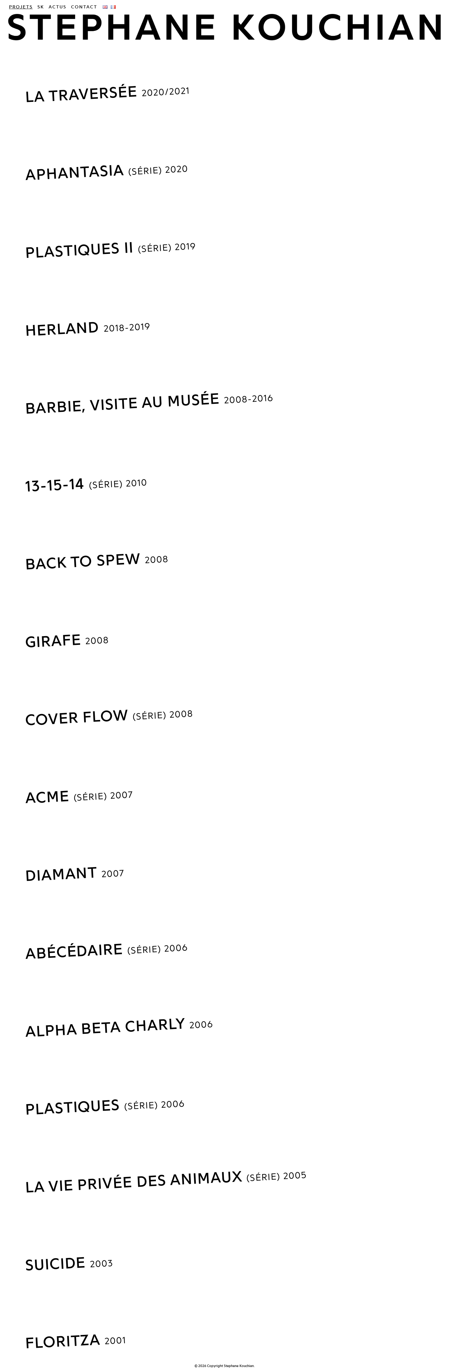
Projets (21, 7)
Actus (57, 7)
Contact (84, 7)
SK (40, 7)
